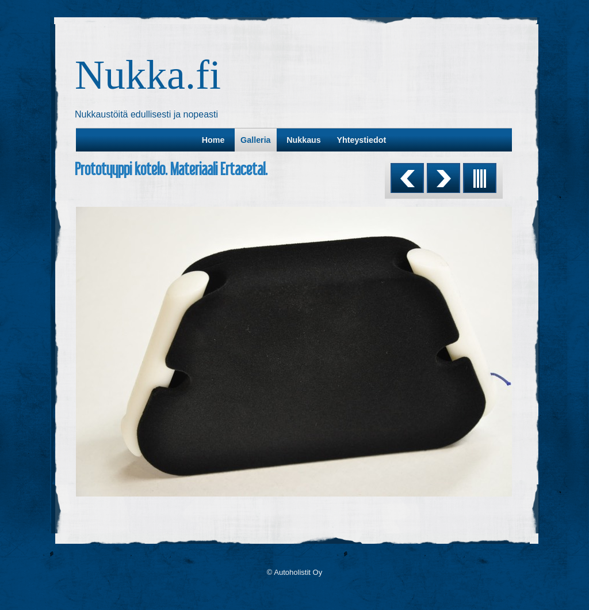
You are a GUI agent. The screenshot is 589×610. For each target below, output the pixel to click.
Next (443, 178)
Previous (407, 178)
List (480, 178)
